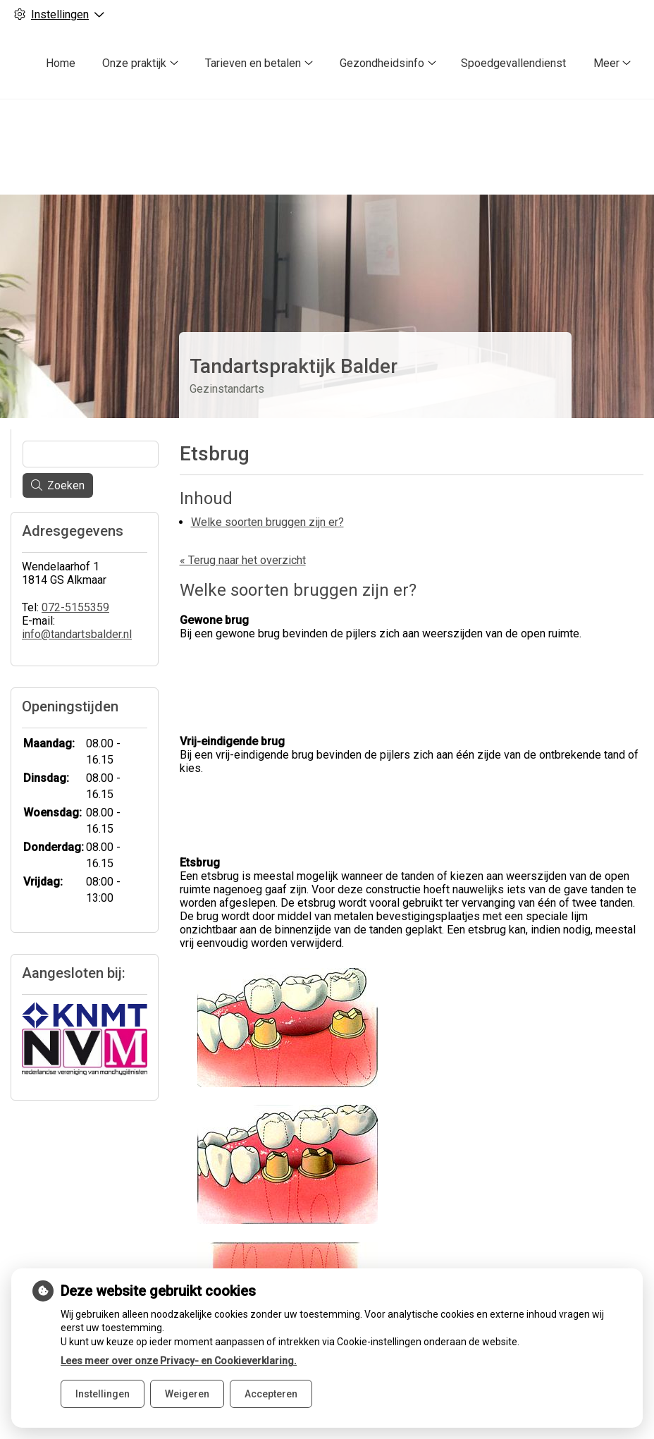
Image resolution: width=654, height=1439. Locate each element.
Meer (606, 63)
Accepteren (271, 1394)
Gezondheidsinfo (382, 63)
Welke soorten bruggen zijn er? (267, 496)
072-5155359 (75, 582)
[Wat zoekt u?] (91, 429)
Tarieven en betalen (253, 63)
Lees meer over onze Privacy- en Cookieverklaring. (179, 1360)
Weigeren (187, 1394)
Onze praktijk (134, 63)
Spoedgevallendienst (513, 63)
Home (60, 63)
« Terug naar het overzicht (243, 534)
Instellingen (102, 1394)
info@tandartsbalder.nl (77, 609)
